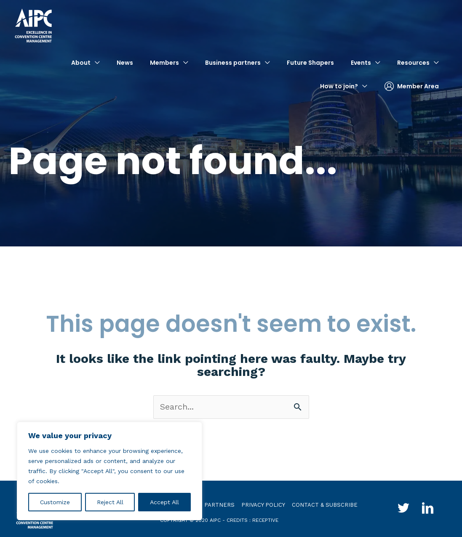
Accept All (164, 502)
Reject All (110, 502)
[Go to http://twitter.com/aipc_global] (403, 509)
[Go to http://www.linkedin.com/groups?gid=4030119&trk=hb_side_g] (428, 509)
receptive (265, 520)
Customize (55, 502)
